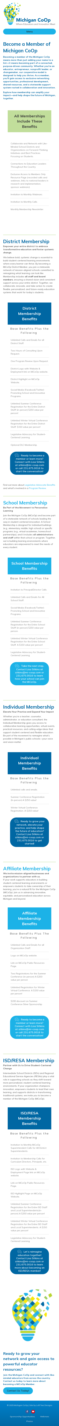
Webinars (44, 1416)
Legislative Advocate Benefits (39, 484)
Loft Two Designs (44, 1405)
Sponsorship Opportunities (22, 1416)
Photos (29, 1421)
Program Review (37, 488)
